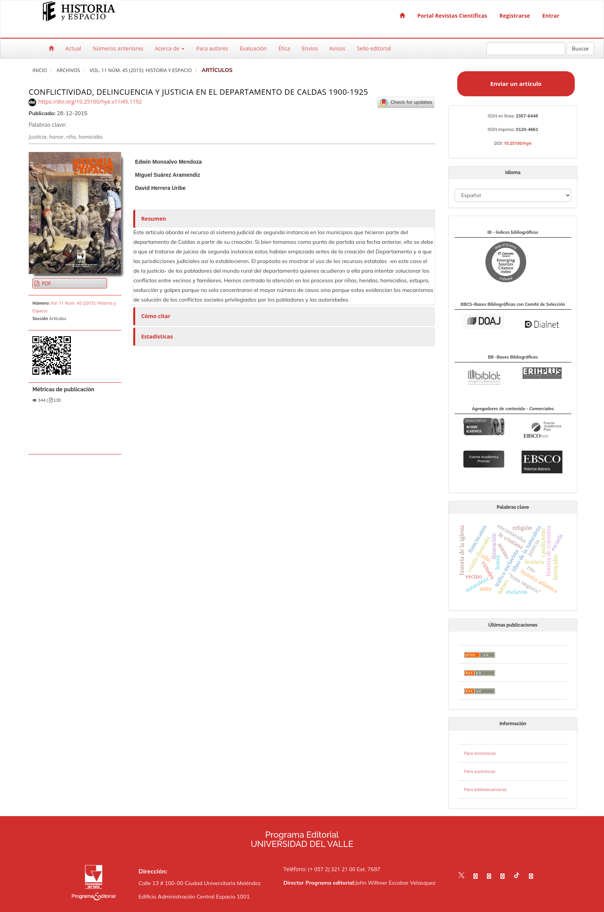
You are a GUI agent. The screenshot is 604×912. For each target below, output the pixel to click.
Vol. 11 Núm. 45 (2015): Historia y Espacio (141, 70)
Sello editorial (374, 48)
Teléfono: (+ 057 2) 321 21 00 (320, 869)
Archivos (68, 70)
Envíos (310, 48)
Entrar (550, 15)
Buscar (580, 48)
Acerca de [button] (170, 48)
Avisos (337, 48)
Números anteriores (117, 48)
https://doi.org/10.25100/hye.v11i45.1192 (90, 101)
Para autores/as (479, 771)
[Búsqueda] (526, 48)
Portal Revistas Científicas (452, 15)
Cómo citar (155, 316)
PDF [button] (45, 283)
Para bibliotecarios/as (485, 789)
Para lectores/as (480, 753)
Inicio (39, 70)
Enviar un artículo (516, 83)
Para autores (212, 48)
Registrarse (515, 15)
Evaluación (253, 48)
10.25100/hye (518, 143)
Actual (73, 48)
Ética (284, 48)
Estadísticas (157, 336)
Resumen (153, 218)
